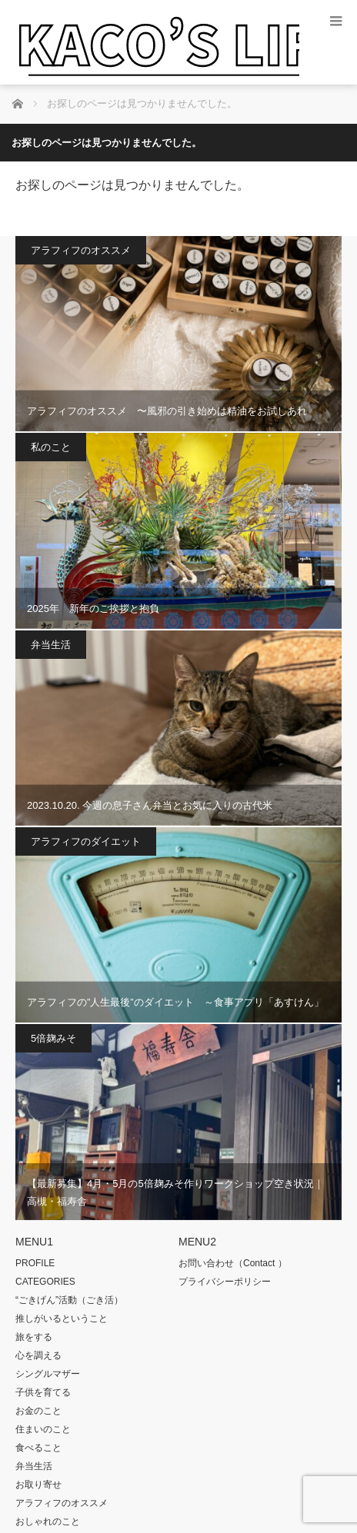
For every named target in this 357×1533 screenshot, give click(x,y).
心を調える (38, 1355)
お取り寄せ (38, 1484)
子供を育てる (43, 1392)
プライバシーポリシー (224, 1281)
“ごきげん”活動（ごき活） (69, 1300)
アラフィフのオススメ (81, 250)
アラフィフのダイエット (86, 841)
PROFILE (35, 1263)
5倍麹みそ (53, 1038)
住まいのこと (43, 1429)
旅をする (33, 1337)
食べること (38, 1447)
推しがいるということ (61, 1318)
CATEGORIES (45, 1281)
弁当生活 (51, 644)
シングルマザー (47, 1373)
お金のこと (38, 1410)
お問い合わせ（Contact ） (232, 1263)
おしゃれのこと (47, 1521)
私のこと (51, 447)
